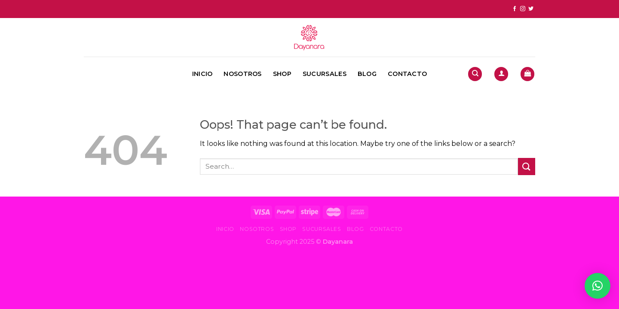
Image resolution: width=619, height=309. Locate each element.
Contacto (407, 74)
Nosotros (242, 74)
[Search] (475, 74)
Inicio (202, 74)
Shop (282, 74)
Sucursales (324, 74)
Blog (367, 74)
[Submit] (526, 166)
